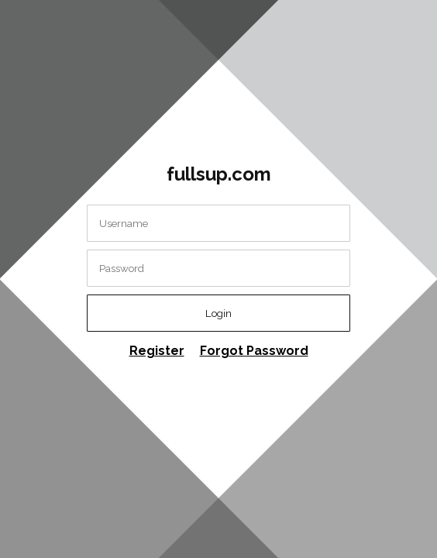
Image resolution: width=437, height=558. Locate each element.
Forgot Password (254, 350)
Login (218, 313)
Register (156, 350)
